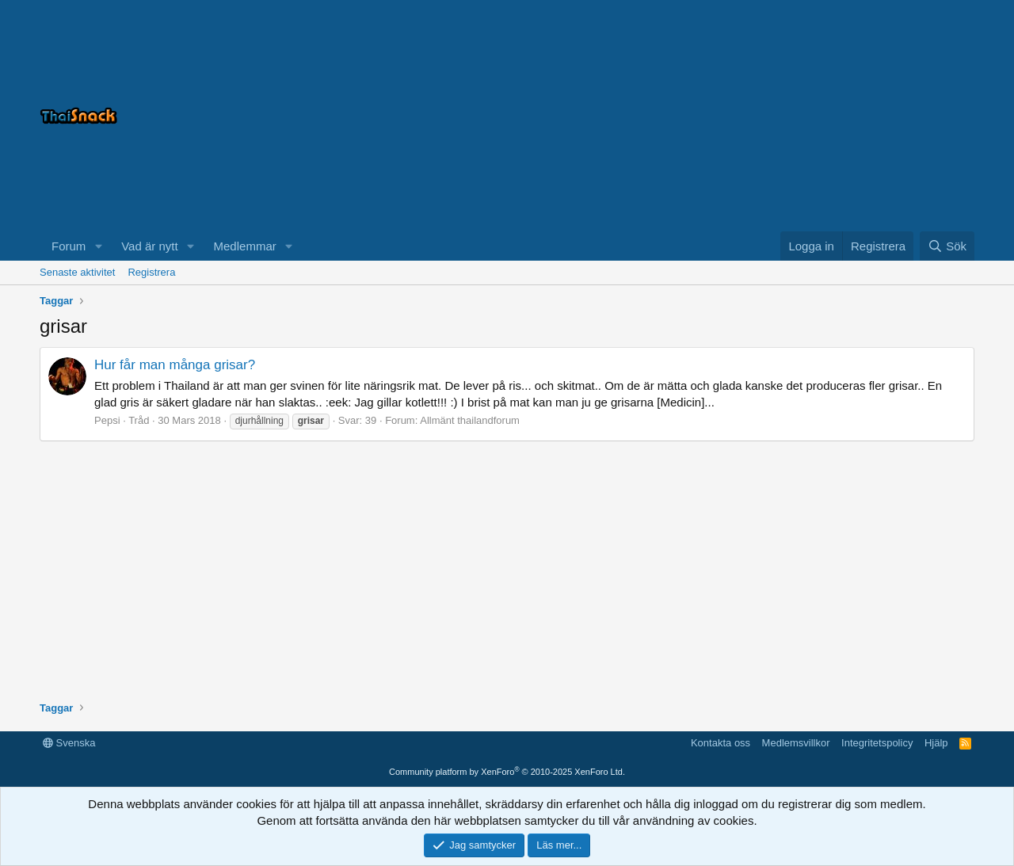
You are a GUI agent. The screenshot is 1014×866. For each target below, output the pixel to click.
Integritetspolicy (877, 743)
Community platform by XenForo (507, 771)
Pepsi (107, 420)
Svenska (69, 743)
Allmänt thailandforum (470, 420)
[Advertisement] (776, 116)
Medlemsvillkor (796, 743)
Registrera (151, 272)
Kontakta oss (720, 743)
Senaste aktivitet (77, 272)
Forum (68, 246)
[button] (98, 246)
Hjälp (936, 743)
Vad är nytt (149, 246)
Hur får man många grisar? (174, 364)
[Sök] (947, 246)
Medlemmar (245, 246)
